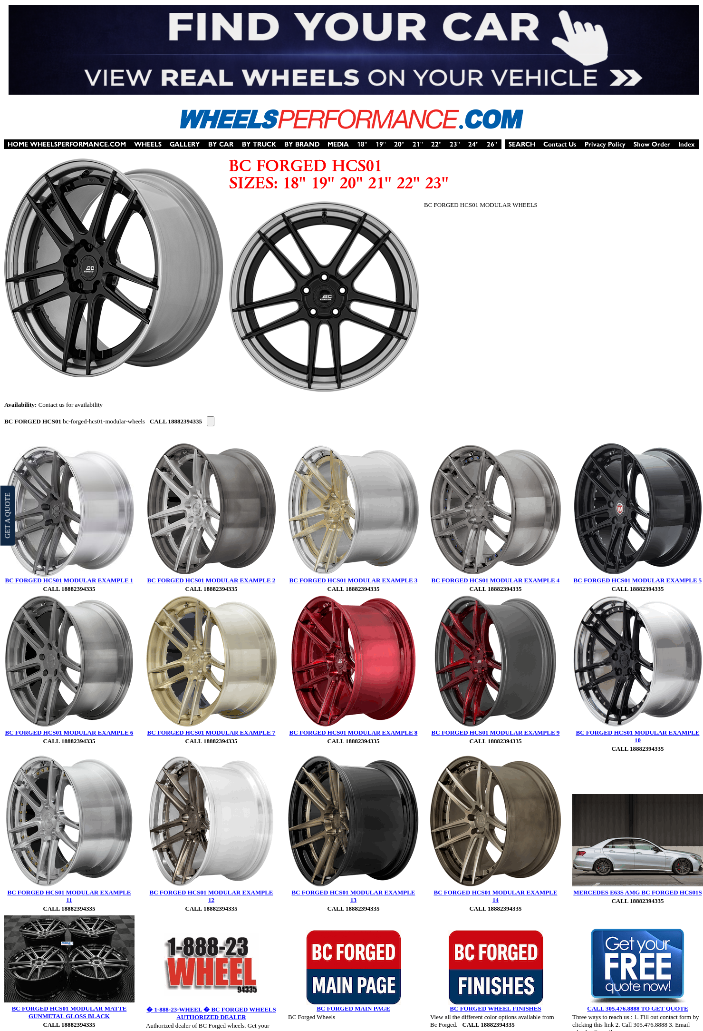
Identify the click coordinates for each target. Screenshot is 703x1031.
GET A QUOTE (7, 515)
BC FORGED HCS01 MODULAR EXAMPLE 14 (495, 896)
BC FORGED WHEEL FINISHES (495, 1008)
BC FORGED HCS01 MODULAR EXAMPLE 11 (69, 896)
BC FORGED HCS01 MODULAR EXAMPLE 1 (69, 580)
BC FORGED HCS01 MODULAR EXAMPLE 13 (353, 896)
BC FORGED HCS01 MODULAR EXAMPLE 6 (69, 732)
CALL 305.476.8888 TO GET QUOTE (637, 1008)
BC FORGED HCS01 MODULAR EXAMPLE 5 (638, 580)
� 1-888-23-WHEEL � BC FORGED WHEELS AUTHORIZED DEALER (211, 1013)
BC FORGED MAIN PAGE (353, 1008)
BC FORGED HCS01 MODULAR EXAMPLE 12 (211, 896)
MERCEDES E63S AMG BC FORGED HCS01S (637, 892)
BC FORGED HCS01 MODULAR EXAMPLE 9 (496, 732)
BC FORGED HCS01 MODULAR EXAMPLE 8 (353, 732)
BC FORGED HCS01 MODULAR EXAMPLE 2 (211, 580)
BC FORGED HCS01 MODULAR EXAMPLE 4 (496, 580)
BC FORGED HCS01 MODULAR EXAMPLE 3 (353, 580)
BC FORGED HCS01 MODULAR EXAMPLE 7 (211, 732)
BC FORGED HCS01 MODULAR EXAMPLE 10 (637, 736)
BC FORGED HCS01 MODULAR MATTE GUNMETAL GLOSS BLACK (69, 1012)
